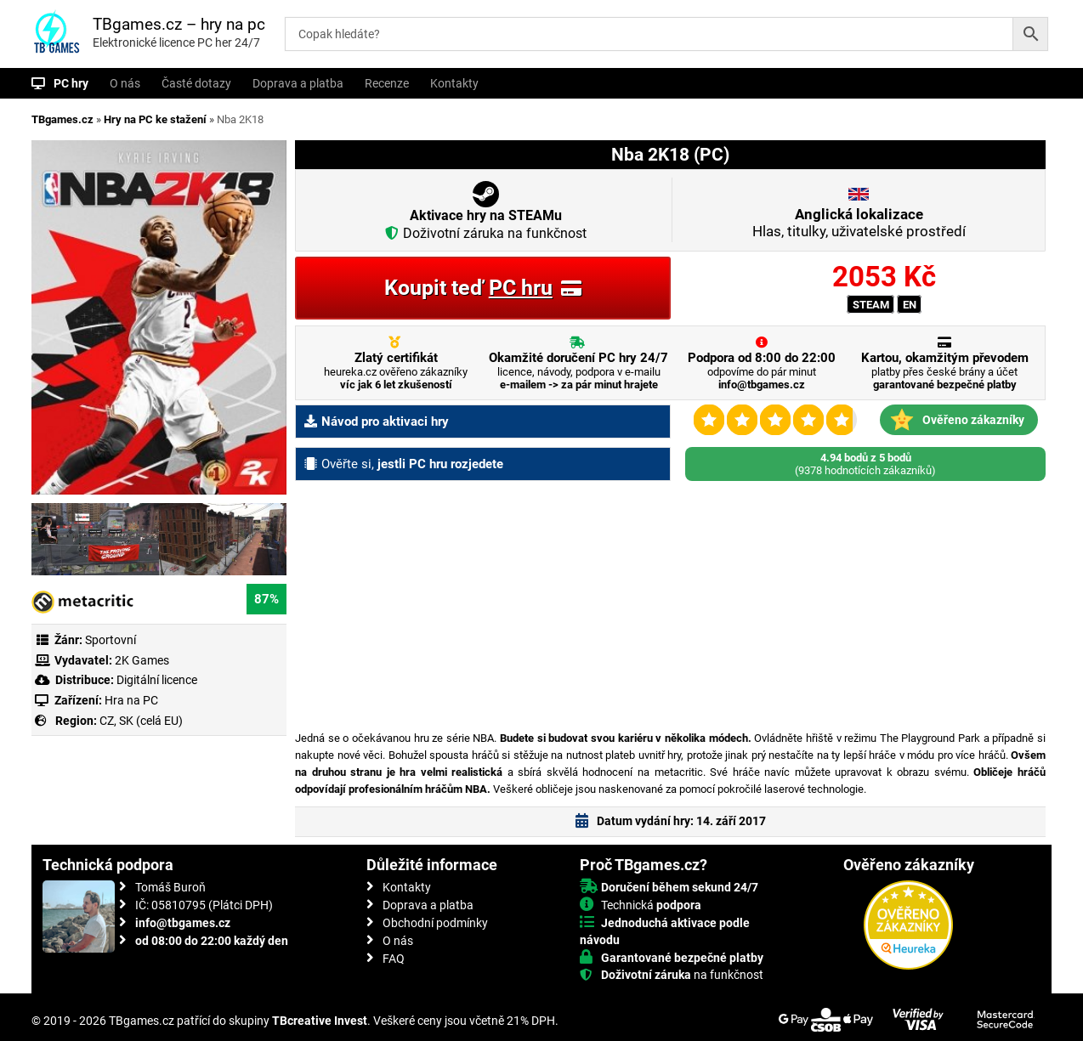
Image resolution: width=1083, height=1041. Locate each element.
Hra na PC (130, 700)
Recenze (387, 83)
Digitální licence (155, 680)
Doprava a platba (297, 83)
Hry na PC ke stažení (155, 119)
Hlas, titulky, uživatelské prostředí (859, 223)
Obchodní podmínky (435, 923)
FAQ (394, 958)
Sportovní (110, 640)
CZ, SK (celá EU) (141, 720)
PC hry (71, 83)
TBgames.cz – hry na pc (179, 24)
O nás (125, 83)
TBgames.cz (62, 119)
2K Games (142, 660)
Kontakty (454, 83)
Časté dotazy (196, 83)
